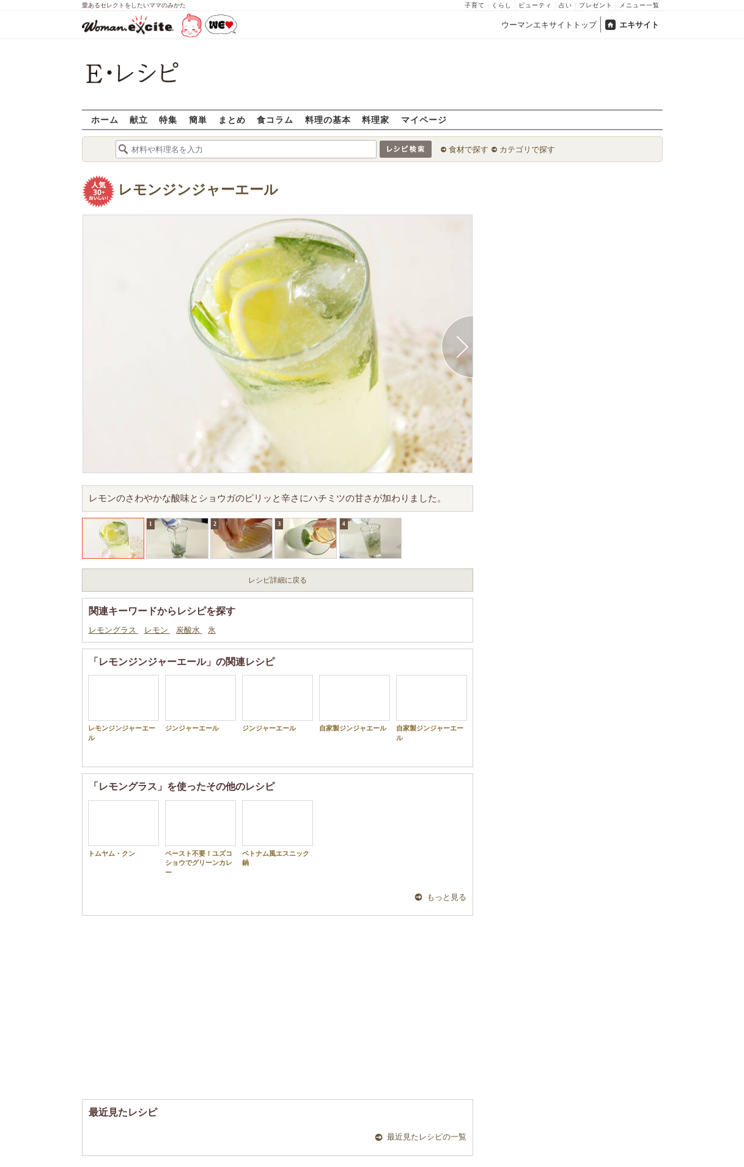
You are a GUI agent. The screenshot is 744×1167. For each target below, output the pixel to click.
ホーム (105, 119)
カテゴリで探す (527, 149)
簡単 (198, 119)
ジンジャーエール (200, 703)
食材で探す (468, 149)
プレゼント (596, 5)
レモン (157, 630)
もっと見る (446, 897)
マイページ (424, 119)
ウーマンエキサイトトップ (549, 24)
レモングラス (113, 630)
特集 (168, 119)
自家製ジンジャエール (354, 703)
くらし (502, 5)
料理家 (375, 119)
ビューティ (535, 5)
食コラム (275, 119)
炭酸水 (189, 630)
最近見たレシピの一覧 (426, 1136)
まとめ (232, 119)
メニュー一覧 (639, 5)
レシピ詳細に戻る (277, 580)
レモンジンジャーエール (198, 189)
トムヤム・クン (123, 828)
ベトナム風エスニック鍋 (277, 833)
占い (565, 5)
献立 (139, 119)
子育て (475, 5)
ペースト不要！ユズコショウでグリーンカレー (200, 838)
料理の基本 (328, 119)
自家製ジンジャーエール (431, 708)
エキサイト (639, 24)
